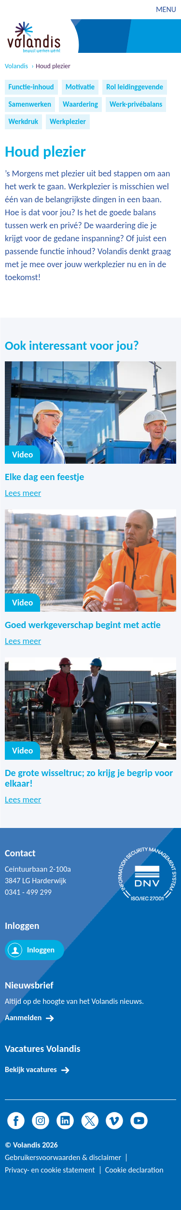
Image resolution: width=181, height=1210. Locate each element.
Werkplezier (68, 121)
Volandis (16, 66)
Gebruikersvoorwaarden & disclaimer (63, 1157)
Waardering (80, 104)
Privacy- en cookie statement (50, 1170)
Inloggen (41, 949)
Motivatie (80, 87)
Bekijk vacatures (31, 1069)
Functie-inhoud (31, 87)
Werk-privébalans (136, 104)
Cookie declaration (134, 1170)
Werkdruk (23, 121)
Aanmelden (23, 1017)
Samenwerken (30, 104)
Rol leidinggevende (134, 87)
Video (22, 454)
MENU (166, 9)
